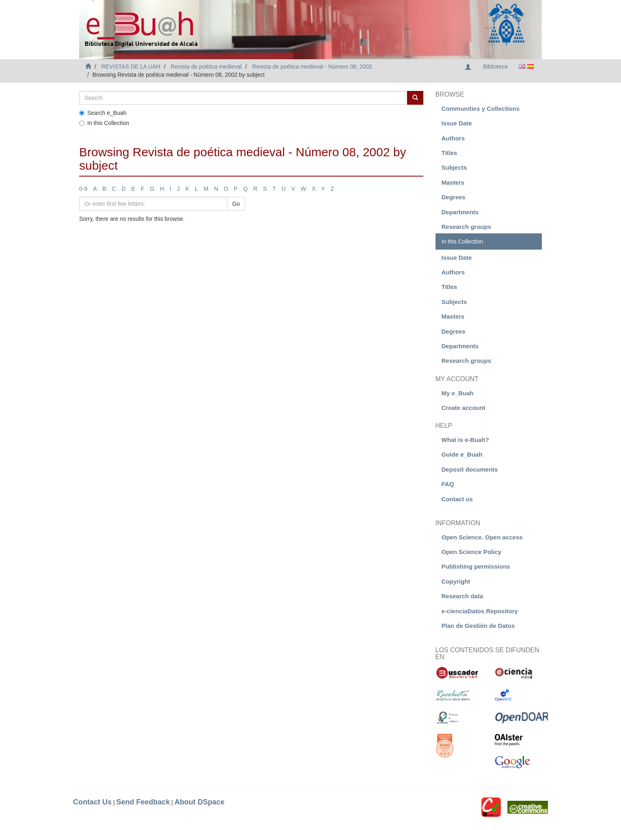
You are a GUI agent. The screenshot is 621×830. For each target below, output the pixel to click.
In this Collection (104, 123)
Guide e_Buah (462, 454)
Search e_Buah (103, 113)
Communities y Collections (481, 108)
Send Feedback (143, 802)
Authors (453, 138)
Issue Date (457, 123)
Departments (460, 212)
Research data (462, 596)
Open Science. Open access (482, 537)
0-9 (83, 188)
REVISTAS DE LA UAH (130, 66)
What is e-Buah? (465, 439)
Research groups (467, 226)
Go (236, 203)
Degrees (454, 197)
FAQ (448, 484)
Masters (453, 182)
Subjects (454, 167)
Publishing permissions (476, 566)
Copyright (456, 581)
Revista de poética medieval (206, 66)
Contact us (457, 499)
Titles (449, 152)
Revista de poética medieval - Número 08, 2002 (312, 66)
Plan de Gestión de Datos (478, 625)
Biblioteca (495, 66)
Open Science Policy (472, 551)
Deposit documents (470, 469)
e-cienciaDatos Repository (480, 611)
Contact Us (92, 802)
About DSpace (199, 802)
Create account (463, 407)
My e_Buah (458, 393)
